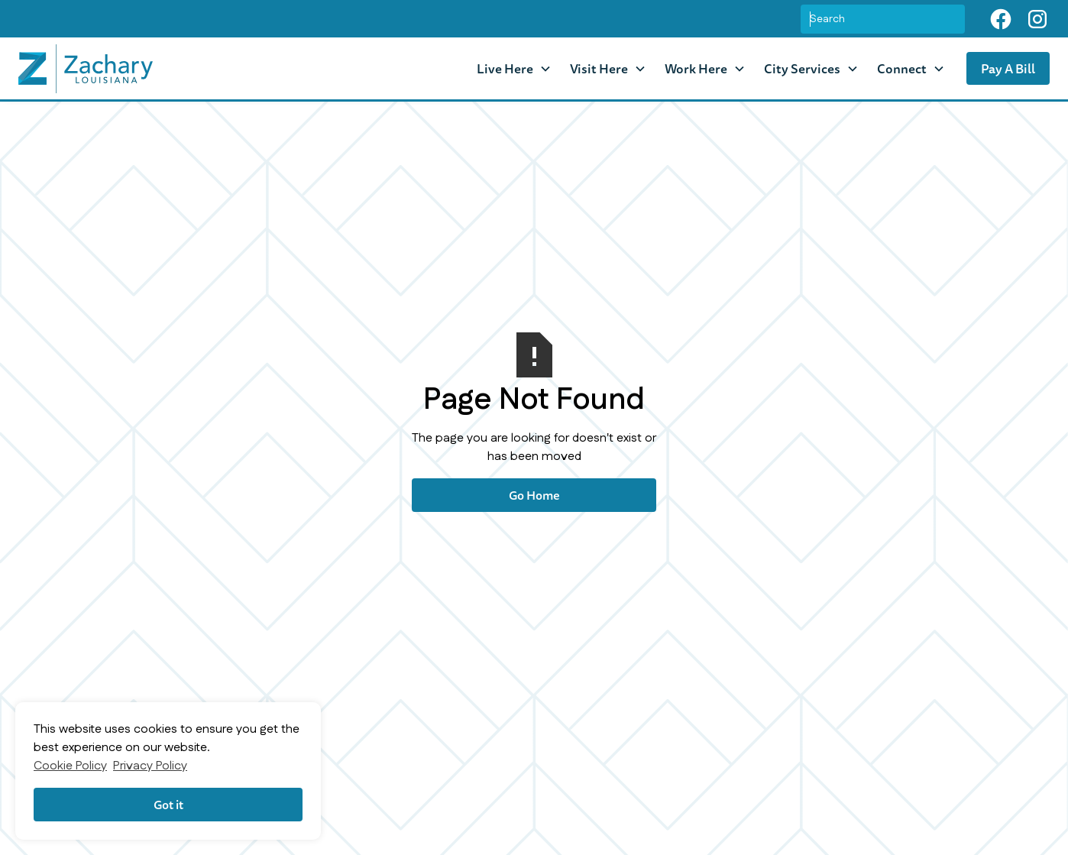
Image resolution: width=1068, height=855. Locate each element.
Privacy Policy (150, 766)
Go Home (534, 495)
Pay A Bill (1008, 68)
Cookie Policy (70, 766)
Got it (168, 805)
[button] (514, 68)
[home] (85, 68)
